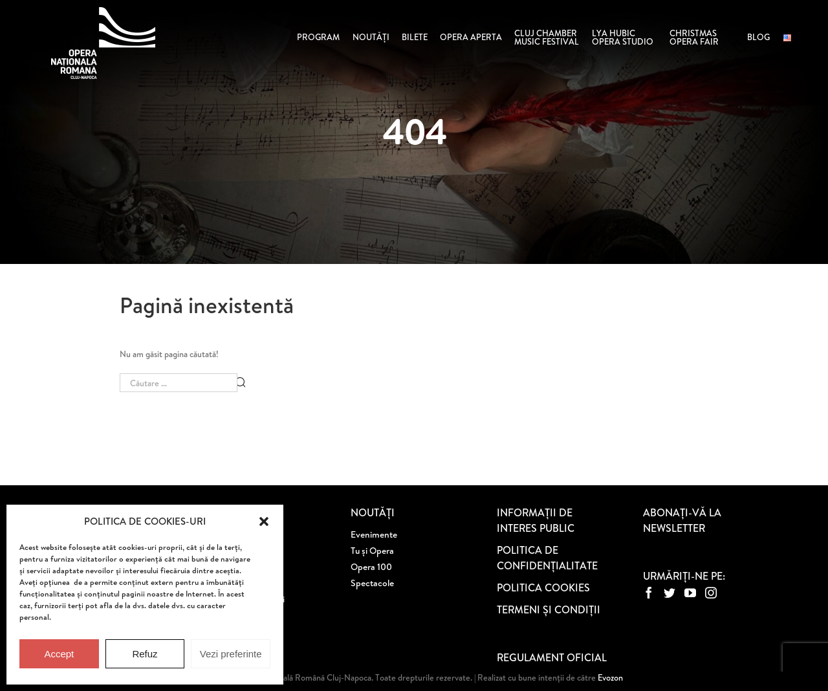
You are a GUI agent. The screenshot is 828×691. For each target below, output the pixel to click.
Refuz (144, 653)
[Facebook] (649, 592)
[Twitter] (669, 592)
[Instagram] (711, 592)
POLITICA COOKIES (543, 587)
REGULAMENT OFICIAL (552, 657)
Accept (59, 653)
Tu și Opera (372, 550)
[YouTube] (690, 592)
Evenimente (374, 534)
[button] (263, 521)
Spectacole (372, 582)
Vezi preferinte (231, 653)
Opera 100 (371, 566)
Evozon (609, 677)
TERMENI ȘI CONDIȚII (548, 609)
